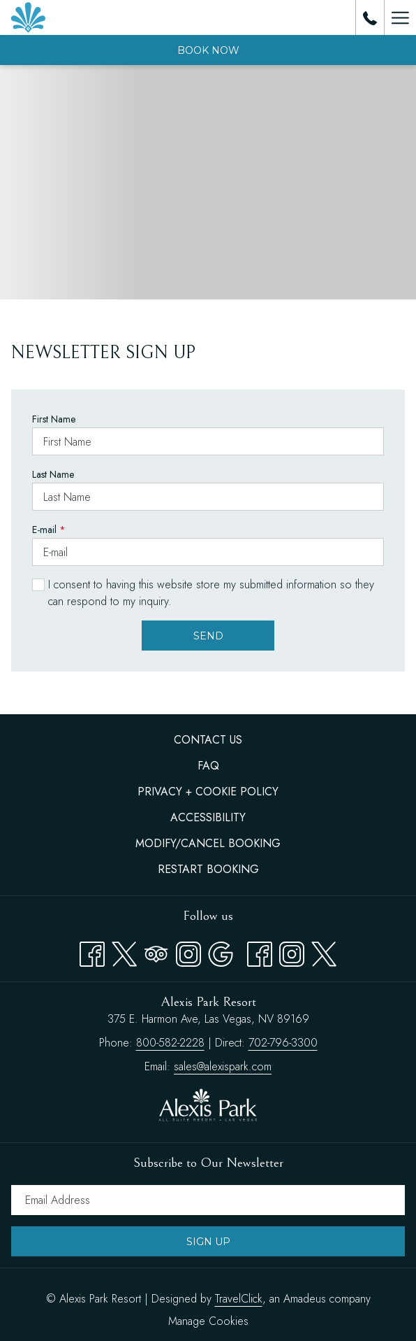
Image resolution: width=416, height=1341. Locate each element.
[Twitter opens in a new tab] (124, 951)
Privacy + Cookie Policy (208, 791)
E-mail (49, 530)
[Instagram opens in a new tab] (188, 951)
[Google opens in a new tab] (220, 951)
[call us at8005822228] (370, 17)
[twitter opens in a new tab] (323, 951)
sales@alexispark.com (223, 1066)
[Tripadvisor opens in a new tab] (156, 951)
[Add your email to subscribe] (208, 1200)
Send (208, 636)
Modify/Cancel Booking (208, 843)
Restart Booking (208, 869)
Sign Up (208, 1241)
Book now (208, 50)
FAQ (208, 766)
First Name (53, 419)
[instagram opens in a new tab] (291, 951)
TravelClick (238, 1299)
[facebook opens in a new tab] (259, 951)
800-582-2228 (170, 1043)
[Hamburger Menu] (400, 17)
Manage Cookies (208, 1321)
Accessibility (208, 817)
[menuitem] (208, 740)
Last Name (53, 474)
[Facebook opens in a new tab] (92, 951)
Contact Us (208, 740)
